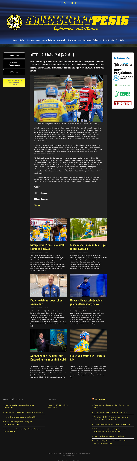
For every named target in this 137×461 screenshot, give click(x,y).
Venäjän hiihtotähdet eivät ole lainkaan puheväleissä (112, 424)
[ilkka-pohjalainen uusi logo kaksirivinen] (123, 69)
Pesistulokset (52, 407)
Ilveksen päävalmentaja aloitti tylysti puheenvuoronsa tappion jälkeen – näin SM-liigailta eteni (112, 430)
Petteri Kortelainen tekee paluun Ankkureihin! (46, 302)
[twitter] (68, 3)
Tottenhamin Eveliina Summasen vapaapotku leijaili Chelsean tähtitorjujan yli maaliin (111, 418)
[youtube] (72, 3)
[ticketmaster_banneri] (123, 56)
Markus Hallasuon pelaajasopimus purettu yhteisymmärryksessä (86, 302)
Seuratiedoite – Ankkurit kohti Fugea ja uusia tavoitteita (88, 246)
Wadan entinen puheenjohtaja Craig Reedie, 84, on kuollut (111, 406)
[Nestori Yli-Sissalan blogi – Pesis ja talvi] (88, 340)
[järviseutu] (123, 63)
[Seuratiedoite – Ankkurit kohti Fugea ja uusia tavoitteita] (88, 229)
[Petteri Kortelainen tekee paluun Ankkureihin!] (48, 285)
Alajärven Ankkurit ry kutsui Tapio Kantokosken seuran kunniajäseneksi (48, 357)
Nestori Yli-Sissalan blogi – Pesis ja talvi (87, 357)
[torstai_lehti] (123, 101)
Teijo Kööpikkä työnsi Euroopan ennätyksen (109, 436)
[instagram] (76, 3)
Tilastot (37, 205)
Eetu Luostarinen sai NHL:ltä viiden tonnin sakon (110, 412)
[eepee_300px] (123, 90)
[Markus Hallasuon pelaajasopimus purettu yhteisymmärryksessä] (88, 285)
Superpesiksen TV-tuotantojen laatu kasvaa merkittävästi (47, 246)
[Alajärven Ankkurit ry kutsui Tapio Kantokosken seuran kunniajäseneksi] (48, 340)
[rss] (65, 3)
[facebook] (61, 3)
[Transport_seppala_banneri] (123, 84)
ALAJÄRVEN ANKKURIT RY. (58, 405)
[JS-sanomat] (123, 75)
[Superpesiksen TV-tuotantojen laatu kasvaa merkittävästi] (48, 229)
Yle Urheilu (100, 399)
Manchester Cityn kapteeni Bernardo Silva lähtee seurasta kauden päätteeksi (110, 442)
